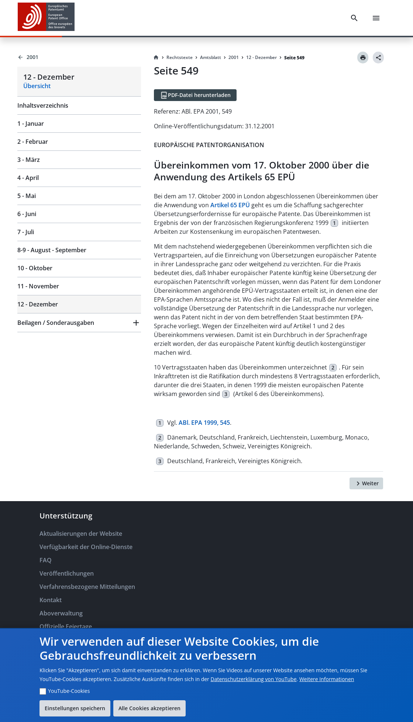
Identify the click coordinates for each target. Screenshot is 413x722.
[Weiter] (366, 483)
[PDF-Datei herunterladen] (195, 95)
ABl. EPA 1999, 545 (204, 423)
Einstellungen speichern (75, 708)
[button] (79, 322)
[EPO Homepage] (46, 18)
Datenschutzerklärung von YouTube (253, 679)
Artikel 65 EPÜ (230, 205)
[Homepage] (156, 57)
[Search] (354, 18)
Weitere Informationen (326, 679)
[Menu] (376, 18)
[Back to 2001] (79, 57)
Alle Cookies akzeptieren (149, 708)
